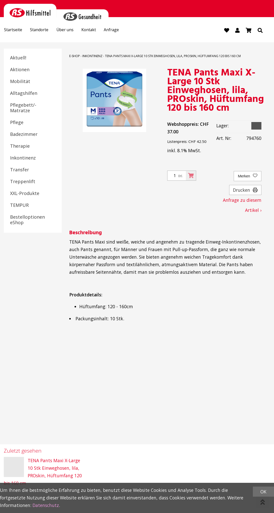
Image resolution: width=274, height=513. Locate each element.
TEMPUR (19, 205)
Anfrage (125, 31)
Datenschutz (45, 505)
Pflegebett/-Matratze (23, 108)
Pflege (16, 123)
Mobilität (20, 81)
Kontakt (99, 31)
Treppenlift (22, 182)
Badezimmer (24, 134)
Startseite (15, 31)
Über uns (72, 31)
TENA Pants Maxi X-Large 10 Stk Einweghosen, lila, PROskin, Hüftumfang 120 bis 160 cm (173, 56)
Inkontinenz (23, 158)
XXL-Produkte (24, 193)
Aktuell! (18, 58)
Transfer (19, 170)
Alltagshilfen (23, 93)
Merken (247, 176)
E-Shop (74, 56)
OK (263, 492)
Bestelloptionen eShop (27, 220)
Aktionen (19, 70)
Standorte (44, 31)
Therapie (20, 146)
